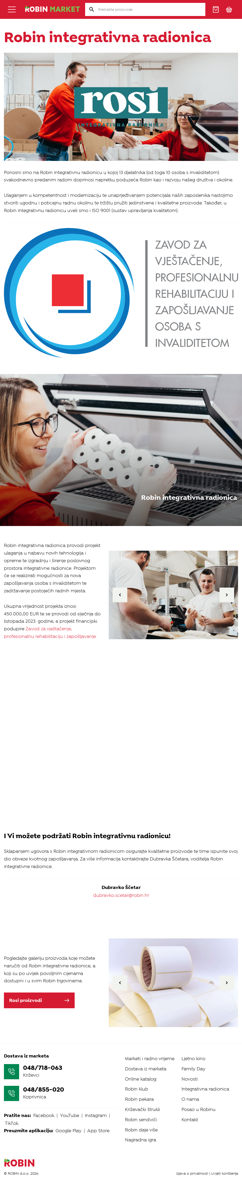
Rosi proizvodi (39, 1000)
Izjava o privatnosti (192, 1173)
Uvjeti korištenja (224, 1173)
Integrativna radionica (205, 1089)
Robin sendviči (141, 1119)
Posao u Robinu (199, 1109)
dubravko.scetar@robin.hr (121, 895)
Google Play (68, 1130)
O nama (190, 1099)
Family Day (193, 1068)
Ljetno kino (193, 1058)
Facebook (43, 1115)
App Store (98, 1130)
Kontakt (190, 1119)
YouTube (69, 1115)
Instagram (96, 1115)
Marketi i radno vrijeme (149, 1058)
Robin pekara (139, 1099)
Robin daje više (141, 1129)
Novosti (190, 1079)
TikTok (11, 1123)
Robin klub (136, 1089)
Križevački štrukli (142, 1109)
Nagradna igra (140, 1139)
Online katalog (140, 1079)
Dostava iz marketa (145, 1068)
